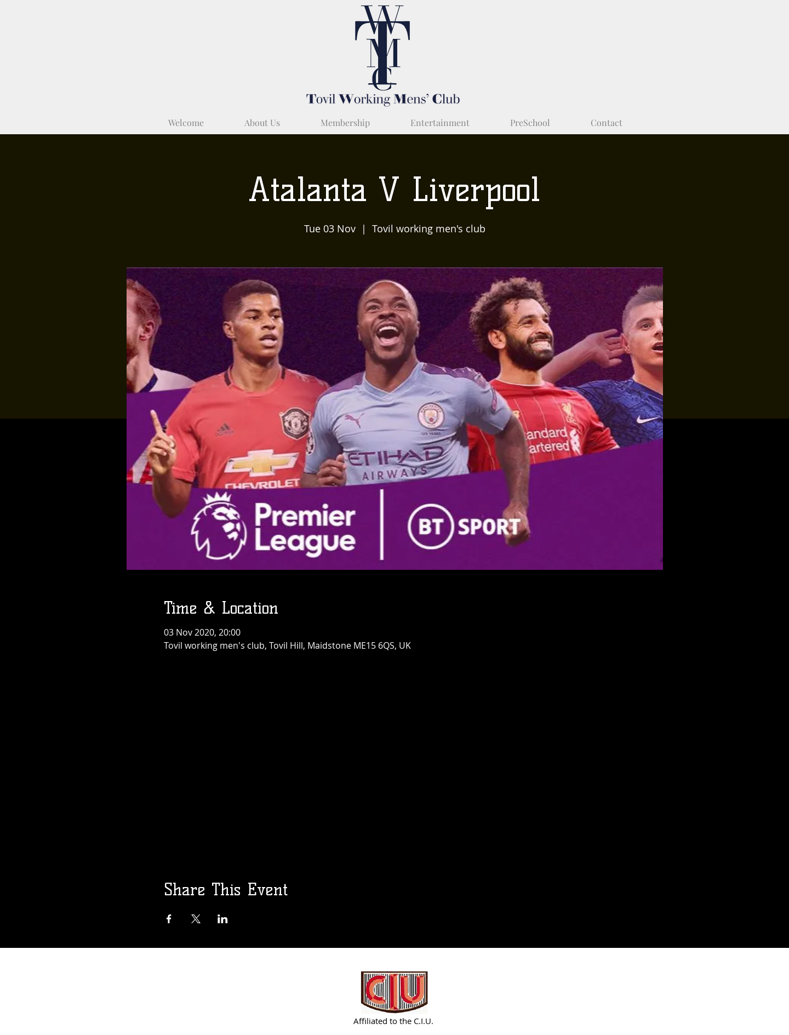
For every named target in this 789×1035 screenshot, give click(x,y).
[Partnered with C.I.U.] (395, 992)
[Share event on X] (196, 918)
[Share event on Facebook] (169, 918)
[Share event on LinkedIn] (223, 918)
